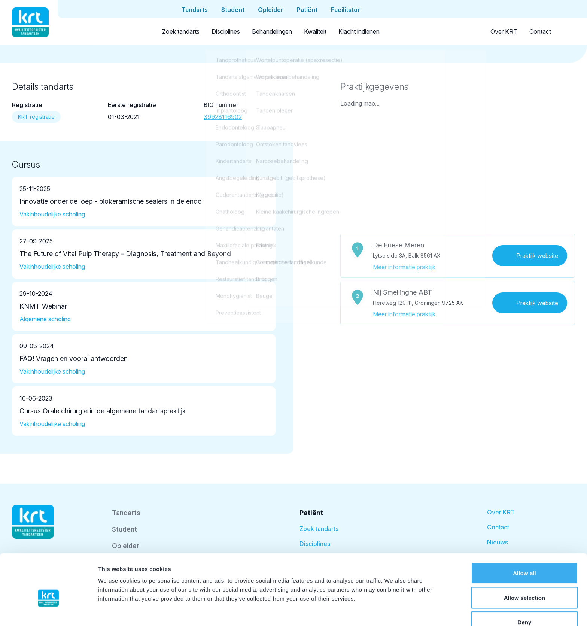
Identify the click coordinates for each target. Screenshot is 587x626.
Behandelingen (272, 31)
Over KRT (503, 31)
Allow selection (524, 558)
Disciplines (226, 31)
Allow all (524, 534)
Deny (524, 583)
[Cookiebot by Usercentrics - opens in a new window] (48, 611)
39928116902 (223, 117)
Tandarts (126, 513)
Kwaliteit (315, 31)
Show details (392, 611)
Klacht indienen (359, 31)
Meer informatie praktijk (404, 267)
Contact (540, 31)
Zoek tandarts (181, 31)
